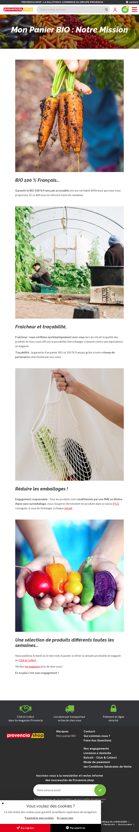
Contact (89, 731)
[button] (3, 803)
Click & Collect (27, 660)
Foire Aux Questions (97, 740)
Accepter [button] (25, 827)
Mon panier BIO (66, 736)
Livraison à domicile (97, 753)
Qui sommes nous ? (97, 736)
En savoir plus (65, 817)
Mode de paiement (97, 762)
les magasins (32, 666)
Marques (62, 731)
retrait (68, 508)
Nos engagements (96, 748)
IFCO (116, 503)
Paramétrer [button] (76, 827)
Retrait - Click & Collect (100, 757)
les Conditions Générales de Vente (108, 766)
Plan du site (109, 824)
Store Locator (125, 824)
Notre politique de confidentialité (110, 821)
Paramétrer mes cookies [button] (39, 817)
